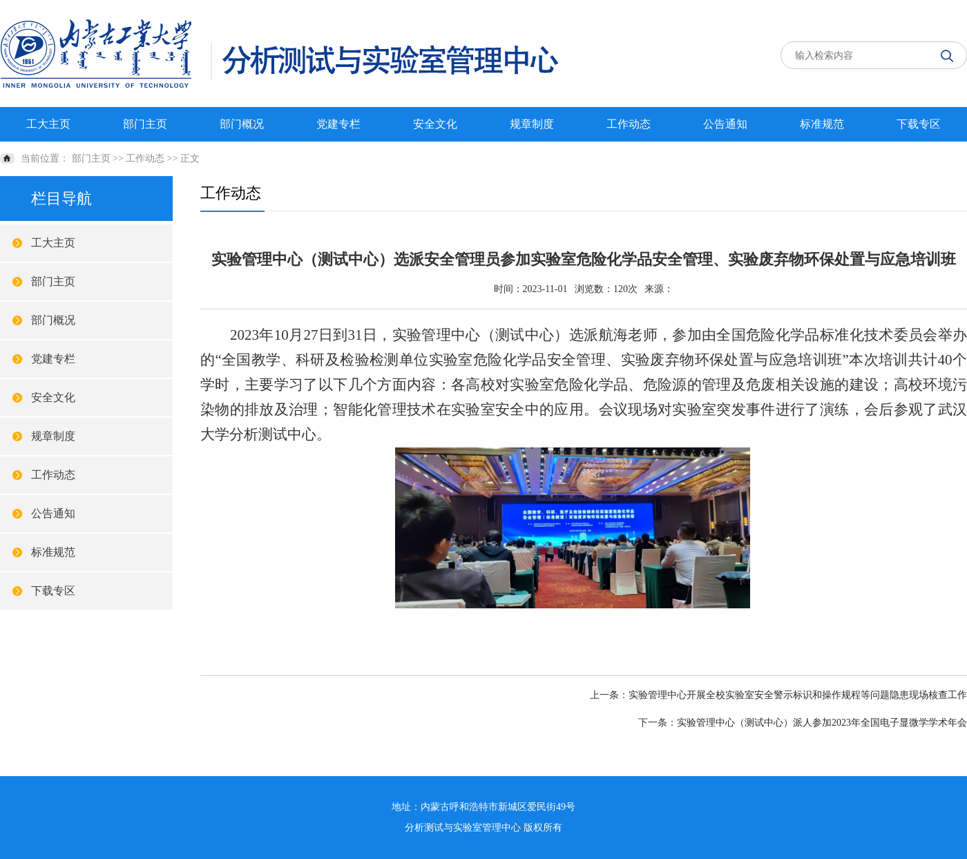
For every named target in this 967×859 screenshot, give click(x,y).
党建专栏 (338, 124)
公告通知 (725, 124)
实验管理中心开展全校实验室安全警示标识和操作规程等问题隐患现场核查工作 (798, 695)
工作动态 (628, 124)
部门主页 (145, 124)
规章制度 (532, 124)
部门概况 (242, 124)
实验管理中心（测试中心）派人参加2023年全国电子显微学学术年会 (822, 722)
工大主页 (48, 124)
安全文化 (435, 124)
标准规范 (822, 124)
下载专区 (919, 124)
